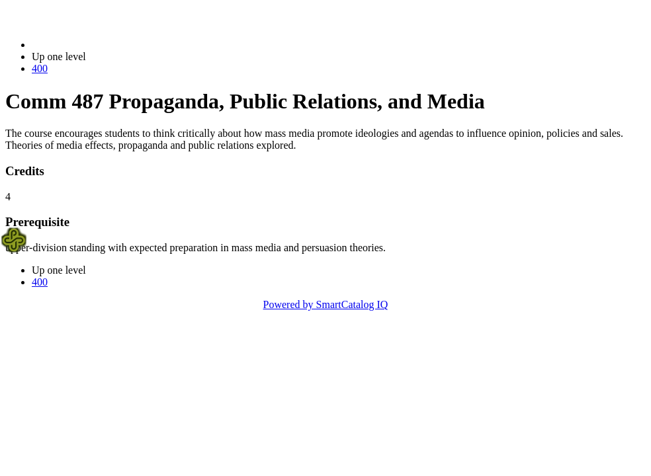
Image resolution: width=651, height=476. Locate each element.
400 (40, 68)
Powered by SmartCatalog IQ (325, 304)
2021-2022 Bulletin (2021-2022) (101, 44)
